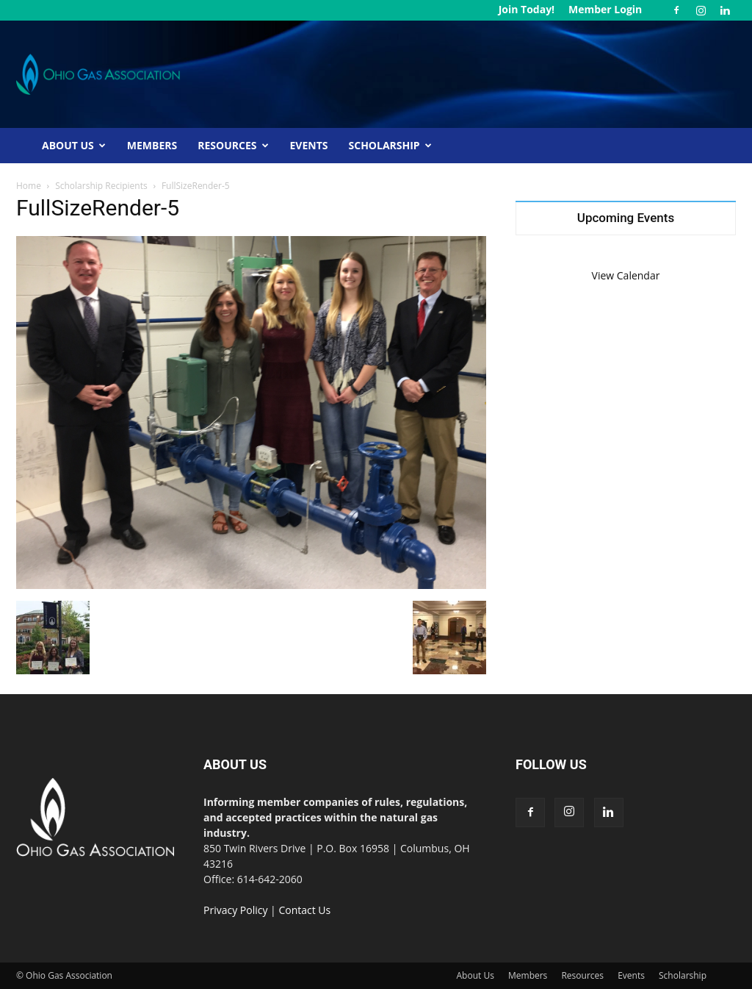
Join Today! (526, 9)
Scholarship (390, 145)
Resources (233, 145)
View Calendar (626, 275)
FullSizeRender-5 (97, 208)
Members (152, 145)
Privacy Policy (235, 910)
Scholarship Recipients (101, 185)
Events (309, 145)
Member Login (605, 9)
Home (28, 185)
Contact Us (304, 910)
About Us (74, 145)
